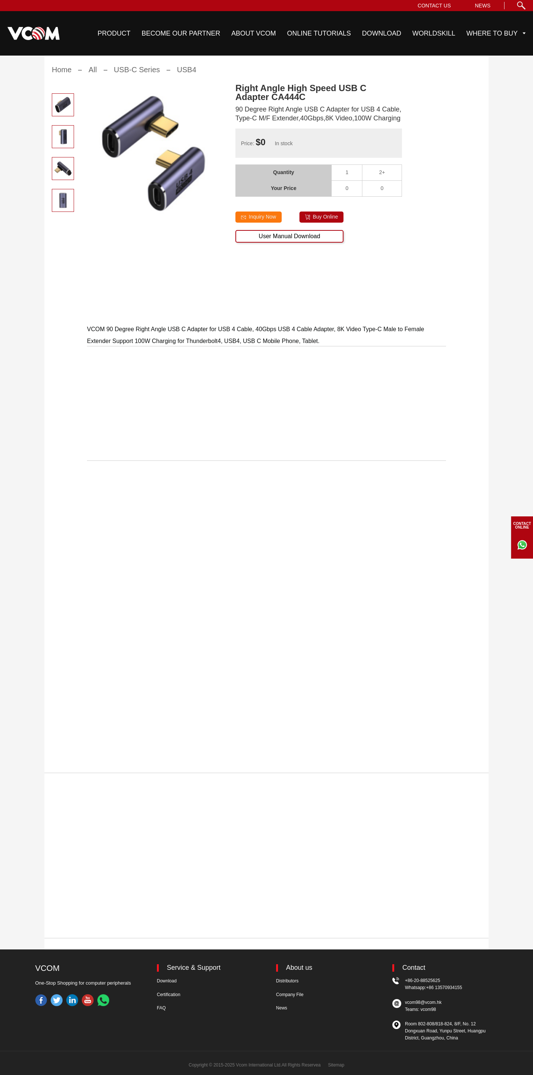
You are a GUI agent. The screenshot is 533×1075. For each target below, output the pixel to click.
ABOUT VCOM (253, 33)
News (281, 1008)
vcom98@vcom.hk (423, 1002)
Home (61, 74)
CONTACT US (434, 6)
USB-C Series (137, 74)
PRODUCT (114, 33)
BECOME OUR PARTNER (181, 33)
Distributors (287, 981)
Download (167, 981)
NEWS (482, 6)
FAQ (161, 1008)
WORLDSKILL (433, 33)
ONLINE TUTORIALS (319, 33)
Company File (290, 994)
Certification (168, 994)
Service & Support (194, 967)
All (92, 74)
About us (299, 967)
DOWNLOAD (381, 33)
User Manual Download (289, 241)
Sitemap (336, 1065)
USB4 (186, 74)
